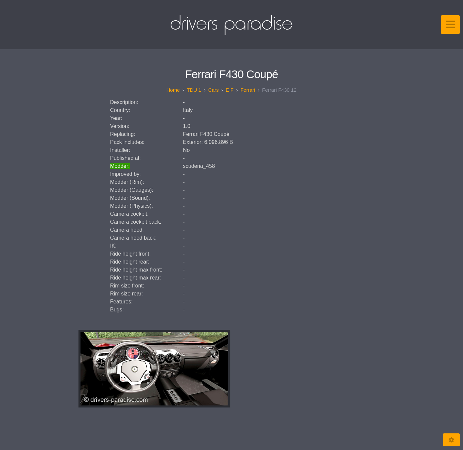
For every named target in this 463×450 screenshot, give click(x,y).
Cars (213, 90)
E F (229, 90)
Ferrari (247, 90)
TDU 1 (194, 90)
